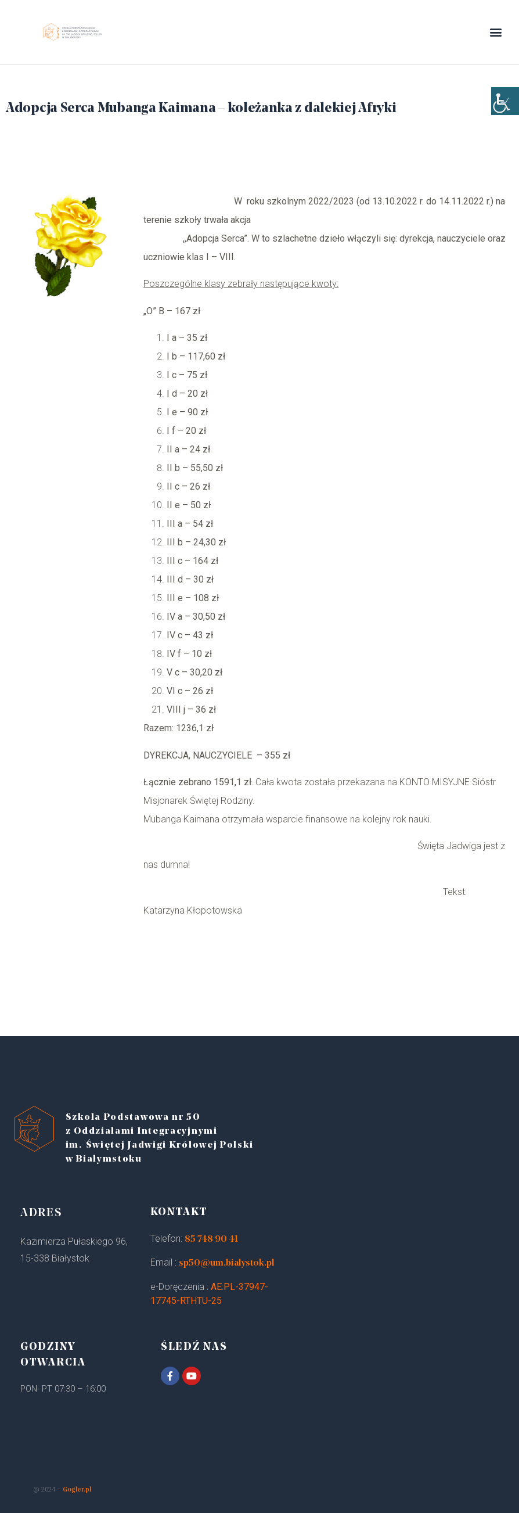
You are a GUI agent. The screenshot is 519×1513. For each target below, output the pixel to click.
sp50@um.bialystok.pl (227, 1263)
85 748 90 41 (211, 1239)
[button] (496, 32)
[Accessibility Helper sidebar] (505, 116)
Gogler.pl (77, 1490)
